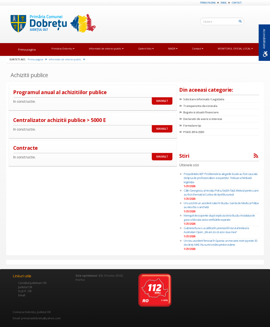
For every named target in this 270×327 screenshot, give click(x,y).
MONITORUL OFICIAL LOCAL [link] (235, 48)
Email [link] (224, 2)
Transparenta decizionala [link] (198, 106)
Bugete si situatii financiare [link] (199, 112)
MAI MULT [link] (162, 101)
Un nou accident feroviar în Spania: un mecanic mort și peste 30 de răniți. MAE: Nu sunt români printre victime (220, 243)
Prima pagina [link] (208, 2)
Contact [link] (237, 2)
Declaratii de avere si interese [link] (200, 119)
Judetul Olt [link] (25, 287)
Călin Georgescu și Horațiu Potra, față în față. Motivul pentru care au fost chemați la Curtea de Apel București (221, 192)
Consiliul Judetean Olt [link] (32, 283)
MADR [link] (173, 48)
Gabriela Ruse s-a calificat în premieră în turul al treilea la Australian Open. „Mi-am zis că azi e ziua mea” (216, 230)
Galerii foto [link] (146, 48)
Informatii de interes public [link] (106, 48)
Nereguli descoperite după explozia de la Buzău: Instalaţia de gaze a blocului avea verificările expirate (219, 217)
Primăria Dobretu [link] (63, 48)
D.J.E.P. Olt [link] (24, 291)
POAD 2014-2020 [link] (191, 132)
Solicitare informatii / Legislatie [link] (201, 99)
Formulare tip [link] (190, 125)
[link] (51, 24)
